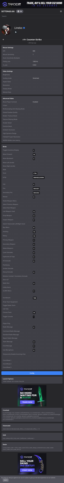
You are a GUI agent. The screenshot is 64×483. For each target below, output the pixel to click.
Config (32, 373)
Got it (5, 480)
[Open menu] (61, 11)
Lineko (19, 27)
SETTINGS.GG (8, 11)
